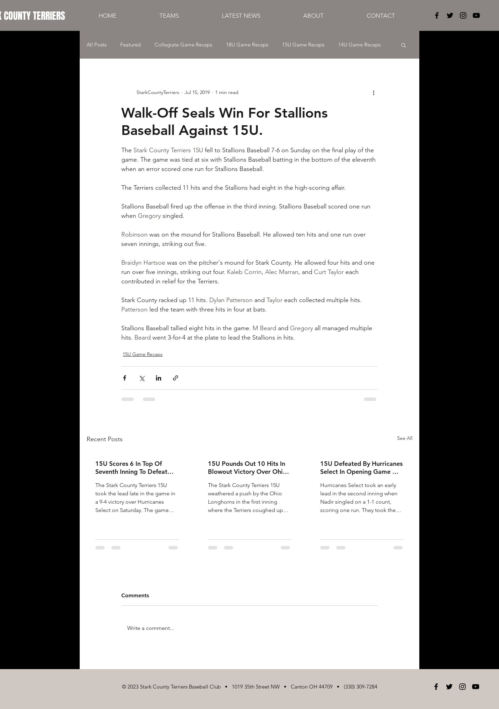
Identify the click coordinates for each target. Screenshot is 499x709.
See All (404, 438)
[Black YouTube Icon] (476, 15)
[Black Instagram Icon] (463, 15)
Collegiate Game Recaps (183, 45)
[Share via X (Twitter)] (141, 378)
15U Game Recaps (303, 45)
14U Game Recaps (359, 45)
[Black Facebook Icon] (436, 15)
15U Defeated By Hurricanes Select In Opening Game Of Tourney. (361, 468)
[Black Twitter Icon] (450, 15)
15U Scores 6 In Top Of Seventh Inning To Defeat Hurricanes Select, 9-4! (131, 468)
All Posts (96, 45)
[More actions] (373, 92)
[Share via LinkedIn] (158, 378)
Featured (130, 45)
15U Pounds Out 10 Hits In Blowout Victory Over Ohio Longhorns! (247, 468)
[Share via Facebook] (124, 378)
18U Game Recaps (247, 45)
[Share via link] (175, 378)
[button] (403, 45)
